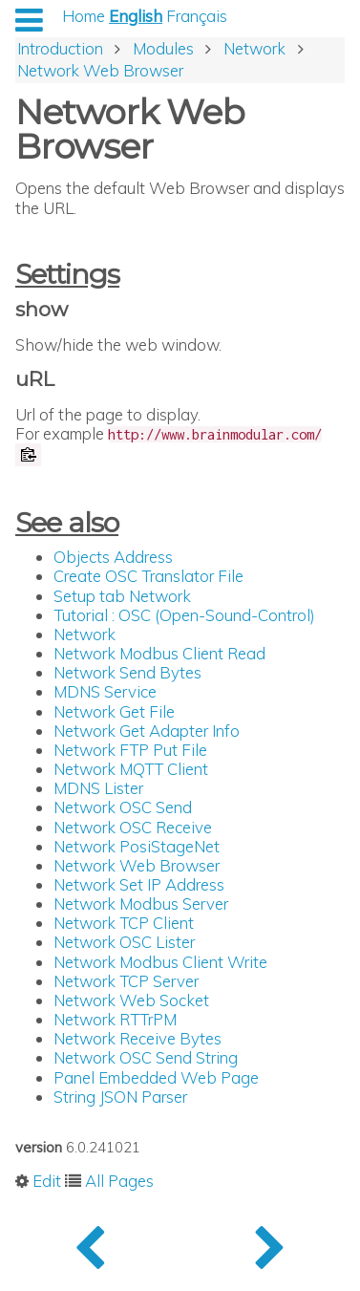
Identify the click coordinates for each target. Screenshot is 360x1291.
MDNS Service (105, 691)
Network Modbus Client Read (159, 653)
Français (196, 16)
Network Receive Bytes (137, 1038)
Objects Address (113, 557)
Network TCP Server (126, 981)
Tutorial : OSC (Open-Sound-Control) (184, 615)
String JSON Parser (120, 1097)
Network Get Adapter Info (146, 731)
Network (84, 634)
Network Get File (114, 711)
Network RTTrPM (115, 1019)
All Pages (119, 1181)
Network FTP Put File (130, 750)
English (135, 16)
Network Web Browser (136, 865)
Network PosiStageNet (136, 846)
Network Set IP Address (138, 884)
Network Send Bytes (127, 672)
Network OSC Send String (145, 1057)
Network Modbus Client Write (160, 962)
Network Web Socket (131, 1000)
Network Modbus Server (140, 903)
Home (83, 16)
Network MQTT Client (130, 769)
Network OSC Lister (124, 942)
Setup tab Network (122, 596)
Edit (46, 1181)
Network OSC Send (122, 807)
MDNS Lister (98, 788)
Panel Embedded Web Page (156, 1077)
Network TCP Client (123, 923)
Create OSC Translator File (148, 576)
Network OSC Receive (132, 827)
